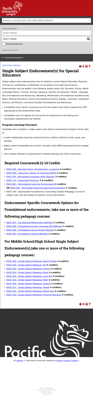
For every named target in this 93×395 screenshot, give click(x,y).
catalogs (19, 361)
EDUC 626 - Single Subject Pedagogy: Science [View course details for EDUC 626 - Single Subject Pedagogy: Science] (28, 284)
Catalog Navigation (14, 57)
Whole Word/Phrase (14, 44)
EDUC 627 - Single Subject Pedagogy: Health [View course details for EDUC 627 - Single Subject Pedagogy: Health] (28, 287)
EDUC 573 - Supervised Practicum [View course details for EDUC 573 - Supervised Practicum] (22, 180)
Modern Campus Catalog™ (68, 361)
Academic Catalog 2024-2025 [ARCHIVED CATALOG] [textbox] (28, 20)
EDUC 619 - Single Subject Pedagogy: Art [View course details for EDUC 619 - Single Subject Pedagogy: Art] (26, 265)
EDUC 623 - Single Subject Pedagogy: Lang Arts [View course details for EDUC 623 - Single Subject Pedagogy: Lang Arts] (29, 276)
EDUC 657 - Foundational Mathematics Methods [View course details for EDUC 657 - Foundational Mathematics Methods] (29, 222)
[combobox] (46, 20)
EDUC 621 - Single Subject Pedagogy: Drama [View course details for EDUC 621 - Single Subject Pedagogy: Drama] (28, 269)
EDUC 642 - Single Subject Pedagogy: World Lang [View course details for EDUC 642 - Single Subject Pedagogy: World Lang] (30, 291)
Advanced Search (10, 50)
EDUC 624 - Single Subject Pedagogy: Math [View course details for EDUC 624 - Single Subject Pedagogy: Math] (27, 280)
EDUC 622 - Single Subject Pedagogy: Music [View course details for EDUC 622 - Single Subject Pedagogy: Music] (27, 272)
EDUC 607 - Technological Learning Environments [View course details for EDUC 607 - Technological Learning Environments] (30, 184)
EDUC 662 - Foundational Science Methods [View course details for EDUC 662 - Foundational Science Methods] (27, 234)
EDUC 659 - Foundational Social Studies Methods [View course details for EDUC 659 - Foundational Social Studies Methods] (30, 230)
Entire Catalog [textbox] (10, 33)
